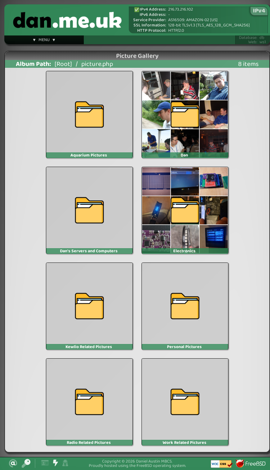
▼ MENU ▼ (44, 41)
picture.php (97, 64)
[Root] (63, 64)
